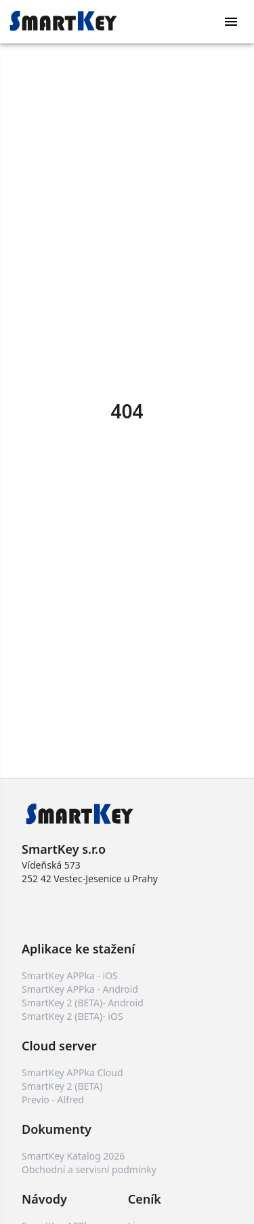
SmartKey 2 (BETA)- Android (83, 1002)
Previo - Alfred (53, 1099)
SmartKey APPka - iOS (70, 975)
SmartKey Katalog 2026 (73, 1155)
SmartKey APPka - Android (80, 989)
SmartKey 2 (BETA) (62, 1086)
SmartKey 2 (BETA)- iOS (72, 1016)
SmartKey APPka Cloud (72, 1072)
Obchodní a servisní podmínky (89, 1169)
